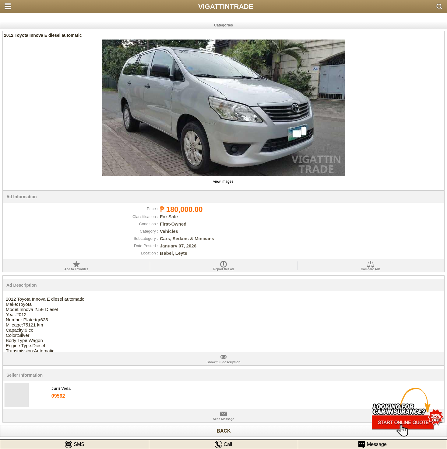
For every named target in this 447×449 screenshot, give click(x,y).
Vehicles (169, 231)
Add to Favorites (76, 269)
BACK (223, 430)
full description (223, 359)
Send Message (223, 419)
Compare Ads (371, 269)
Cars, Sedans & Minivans (187, 238)
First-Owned (173, 223)
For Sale (169, 216)
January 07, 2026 (178, 245)
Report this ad (223, 269)
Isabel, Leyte (173, 253)
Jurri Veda (61, 388)
